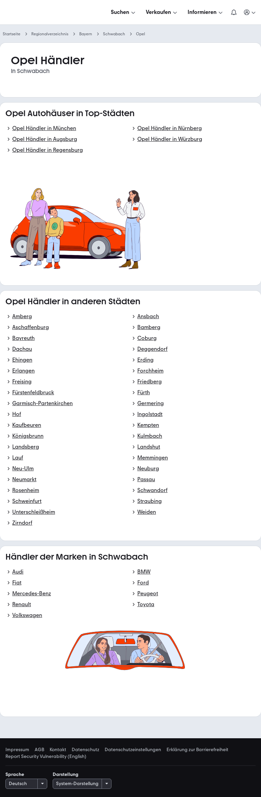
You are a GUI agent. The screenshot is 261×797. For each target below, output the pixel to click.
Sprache (14, 774)
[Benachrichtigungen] (234, 12)
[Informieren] (206, 12)
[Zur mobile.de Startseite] (57, 12)
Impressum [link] (17, 750)
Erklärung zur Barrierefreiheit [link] (197, 750)
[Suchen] (123, 12)
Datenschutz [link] (85, 750)
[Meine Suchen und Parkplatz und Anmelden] (250, 12)
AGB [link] (39, 750)
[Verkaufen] (162, 12)
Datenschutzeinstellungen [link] (133, 750)
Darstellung (66, 774)
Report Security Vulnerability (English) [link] (45, 756)
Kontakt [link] (58, 750)
